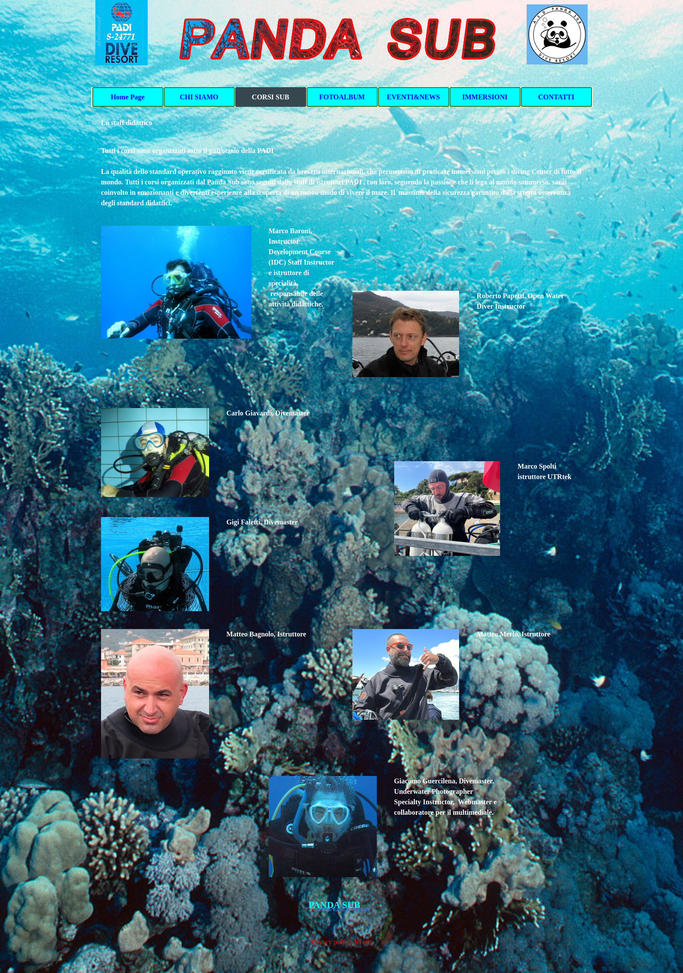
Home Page (128, 97)
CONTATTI (556, 97)
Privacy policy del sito (342, 942)
